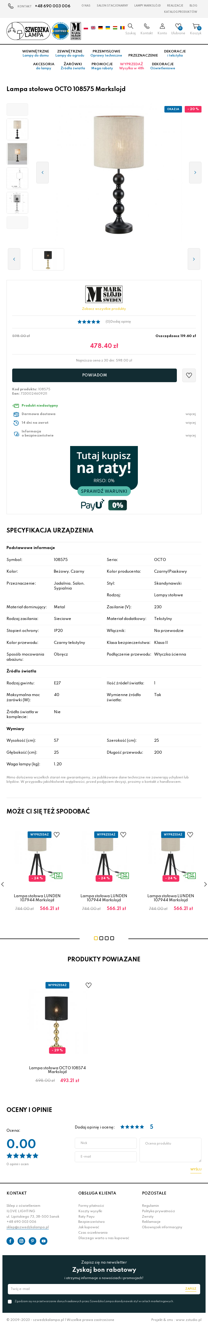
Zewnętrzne (69, 53)
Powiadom (94, 375)
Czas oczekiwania (93, 1233)
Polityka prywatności (158, 1211)
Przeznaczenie (143, 55)
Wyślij (196, 1169)
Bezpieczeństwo (91, 1222)
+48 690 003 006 (52, 6)
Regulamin (150, 1206)
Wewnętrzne (35, 53)
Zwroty (148, 1216)
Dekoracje (175, 53)
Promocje (102, 66)
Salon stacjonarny (112, 5)
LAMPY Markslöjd (147, 5)
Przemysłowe (106, 53)
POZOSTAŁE (154, 1193)
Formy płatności (91, 1206)
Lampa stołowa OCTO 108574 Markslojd (57, 1070)
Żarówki (73, 66)
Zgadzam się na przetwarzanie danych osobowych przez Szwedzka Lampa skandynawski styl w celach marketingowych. (94, 1301)
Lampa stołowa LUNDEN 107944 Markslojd (37, 898)
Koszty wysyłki (90, 1211)
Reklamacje (151, 1222)
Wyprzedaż (131, 66)
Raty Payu (86, 1216)
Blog (193, 5)
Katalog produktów (180, 12)
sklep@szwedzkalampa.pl (27, 1227)
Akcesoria (43, 66)
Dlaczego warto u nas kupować (103, 1238)
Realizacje (175, 5)
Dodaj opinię (120, 321)
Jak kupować (88, 1227)
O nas (86, 5)
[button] (17, 109)
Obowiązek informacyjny (162, 1227)
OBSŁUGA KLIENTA (97, 1193)
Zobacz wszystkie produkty (104, 309)
